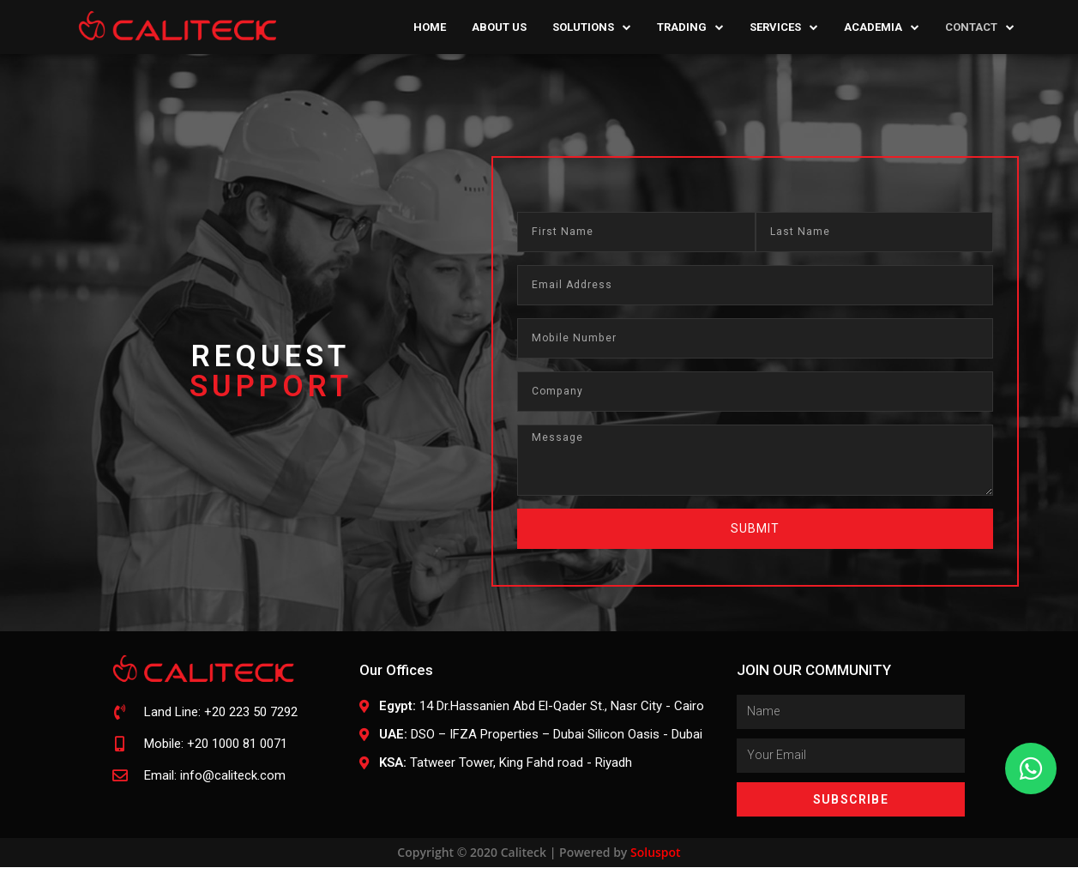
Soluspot (655, 865)
